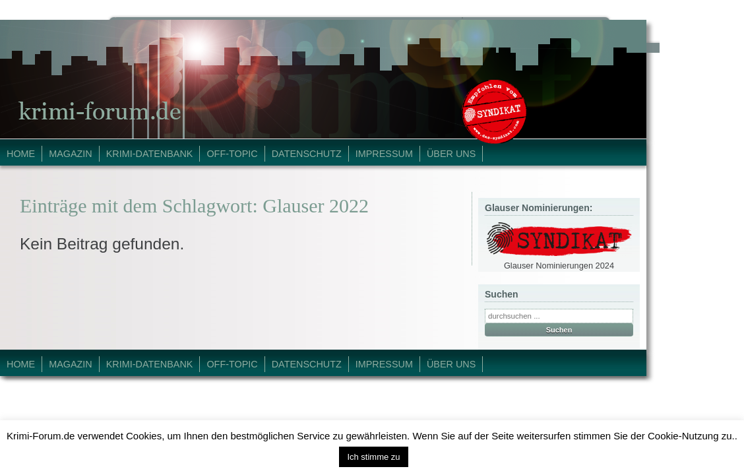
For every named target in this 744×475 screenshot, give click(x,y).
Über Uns (451, 153)
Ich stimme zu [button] (373, 457)
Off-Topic (231, 153)
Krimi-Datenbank (149, 153)
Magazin (70, 153)
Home (21, 153)
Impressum (384, 153)
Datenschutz (307, 153)
